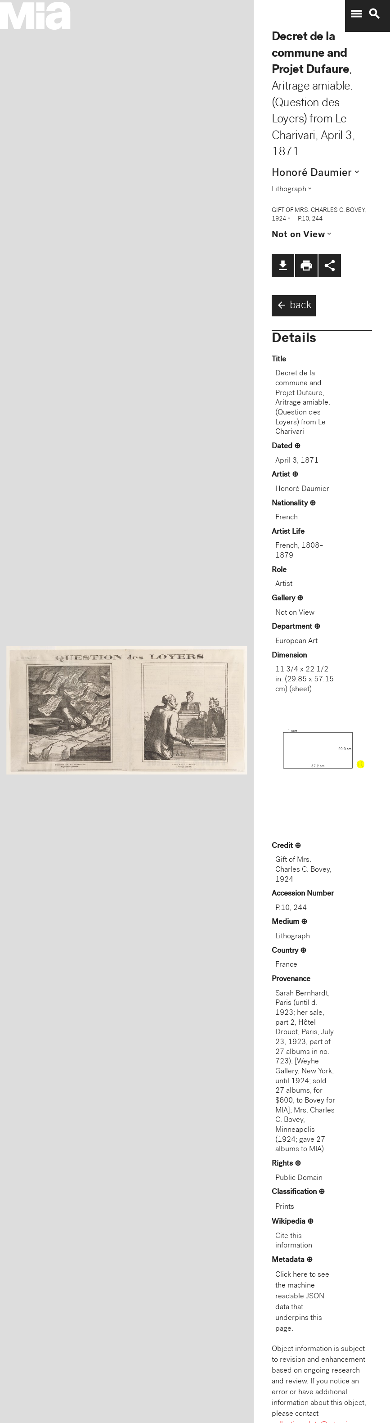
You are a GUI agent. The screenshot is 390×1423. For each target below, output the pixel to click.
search (374, 14)
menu (356, 14)
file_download (283, 265)
